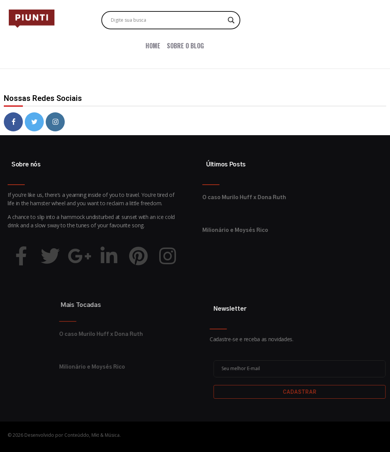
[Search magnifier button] (231, 20)
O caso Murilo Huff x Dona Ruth (190, 197)
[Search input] (167, 20)
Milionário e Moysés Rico (181, 230)
